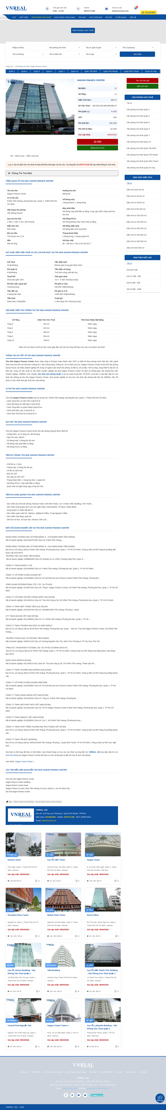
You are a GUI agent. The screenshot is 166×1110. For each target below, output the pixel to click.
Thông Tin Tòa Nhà (21, 173)
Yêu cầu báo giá (142, 80)
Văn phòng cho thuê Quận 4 (138, 129)
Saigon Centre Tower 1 (24, 761)
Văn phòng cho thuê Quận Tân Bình (141, 148)
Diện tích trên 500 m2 (135, 248)
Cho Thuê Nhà (95, 17)
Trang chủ (11, 17)
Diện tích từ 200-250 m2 (137, 228)
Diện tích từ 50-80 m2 (135, 203)
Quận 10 (74, 71)
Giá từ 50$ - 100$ (134, 289)
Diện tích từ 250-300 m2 (137, 235)
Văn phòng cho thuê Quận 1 (138, 109)
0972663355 (50, 817)
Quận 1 (12, 71)
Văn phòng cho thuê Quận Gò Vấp (141, 168)
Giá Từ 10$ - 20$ (134, 276)
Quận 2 (24, 71)
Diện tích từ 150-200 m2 (137, 222)
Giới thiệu (23, 17)
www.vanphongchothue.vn (98, 1088)
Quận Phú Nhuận (110, 71)
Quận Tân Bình (91, 71)
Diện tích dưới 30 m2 (135, 190)
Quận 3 (37, 71)
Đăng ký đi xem (97, 148)
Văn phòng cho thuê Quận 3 (138, 122)
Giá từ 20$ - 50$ (133, 283)
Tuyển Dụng (120, 17)
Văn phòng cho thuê (41, 17)
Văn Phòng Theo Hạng (64, 17)
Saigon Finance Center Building (23, 802)
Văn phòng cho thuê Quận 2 (138, 116)
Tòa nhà (82, 17)
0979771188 (89, 11)
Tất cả (129, 103)
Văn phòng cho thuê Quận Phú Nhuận (142, 155)
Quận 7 (62, 71)
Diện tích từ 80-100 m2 (136, 209)
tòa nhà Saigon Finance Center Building (48, 802)
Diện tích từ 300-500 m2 (137, 241)
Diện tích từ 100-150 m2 (137, 215)
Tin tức (108, 17)
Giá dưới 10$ (132, 270)
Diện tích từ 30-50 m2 (135, 196)
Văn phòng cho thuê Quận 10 (139, 142)
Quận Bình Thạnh (131, 71)
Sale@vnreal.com (120, 11)
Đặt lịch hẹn (142, 86)
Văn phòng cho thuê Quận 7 (138, 135)
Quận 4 (49, 71)
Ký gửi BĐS (153, 8)
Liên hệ (133, 17)
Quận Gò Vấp (150, 71)
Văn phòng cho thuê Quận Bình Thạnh (142, 161)
